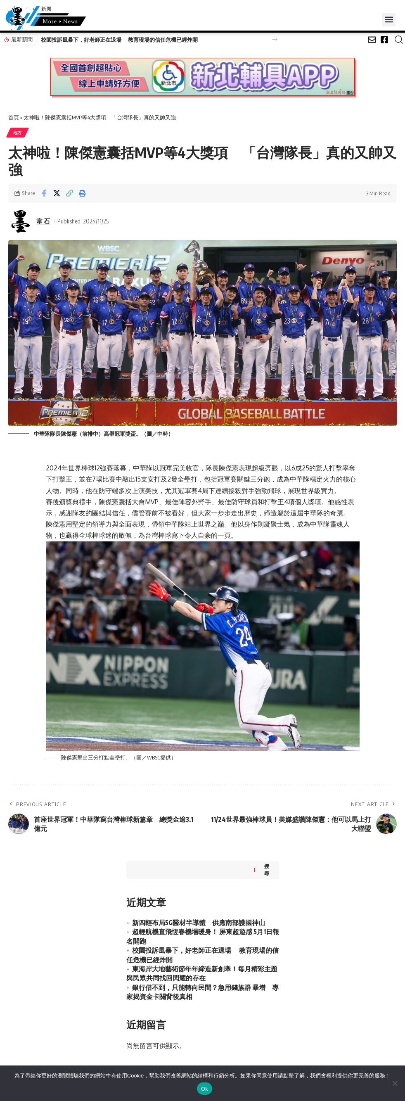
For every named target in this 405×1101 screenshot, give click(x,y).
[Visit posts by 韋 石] (20, 221)
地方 (17, 132)
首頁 (13, 117)
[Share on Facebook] (44, 193)
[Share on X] (56, 193)
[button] (389, 19)
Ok (204, 1089)
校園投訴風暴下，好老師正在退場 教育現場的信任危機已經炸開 (119, 39)
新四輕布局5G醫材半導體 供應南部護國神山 (198, 922)
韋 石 (43, 221)
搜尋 (266, 869)
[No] (395, 1083)
